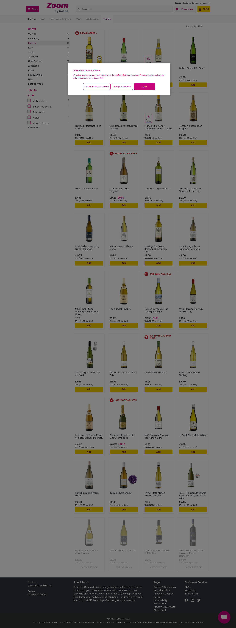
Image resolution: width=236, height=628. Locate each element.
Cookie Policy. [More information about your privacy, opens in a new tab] (99, 78)
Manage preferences (122, 86)
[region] (119, 79)
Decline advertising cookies (97, 86)
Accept (144, 86)
